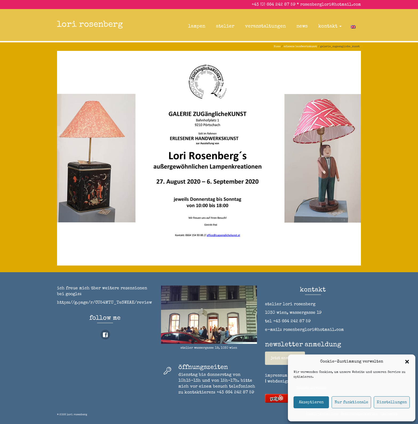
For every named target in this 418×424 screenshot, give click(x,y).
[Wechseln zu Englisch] (353, 26)
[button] (407, 361)
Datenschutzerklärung (359, 414)
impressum (388, 414)
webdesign (278, 382)
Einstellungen (392, 402)
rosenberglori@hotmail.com (330, 5)
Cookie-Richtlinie (322, 414)
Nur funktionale (351, 402)
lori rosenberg (90, 25)
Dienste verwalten (311, 388)
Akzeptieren (311, 402)
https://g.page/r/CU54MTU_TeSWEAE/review (104, 303)
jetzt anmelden (285, 358)
